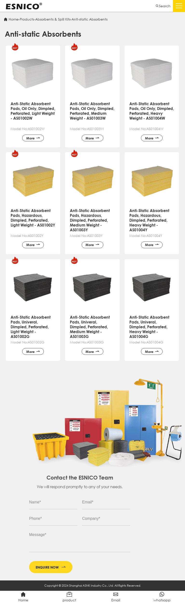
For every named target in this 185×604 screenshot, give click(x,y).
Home (14, 19)
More (33, 146)
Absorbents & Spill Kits (52, 19)
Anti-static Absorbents (89, 19)
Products (27, 19)
